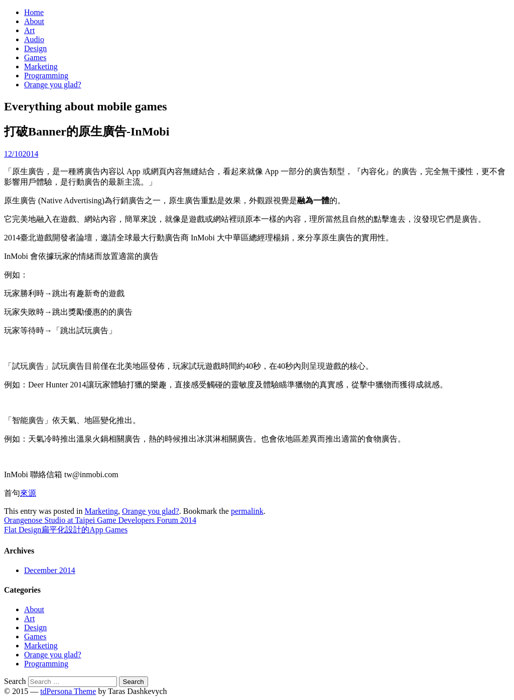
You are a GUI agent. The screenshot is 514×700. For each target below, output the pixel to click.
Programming (46, 75)
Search (15, 681)
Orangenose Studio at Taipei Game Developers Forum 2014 (100, 520)
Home (34, 12)
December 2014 (49, 570)
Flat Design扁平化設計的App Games (65, 529)
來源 (28, 493)
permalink (247, 511)
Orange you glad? (52, 84)
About (34, 21)
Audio (34, 39)
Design (35, 48)
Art (29, 30)
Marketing (41, 66)
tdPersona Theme (68, 691)
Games (35, 57)
